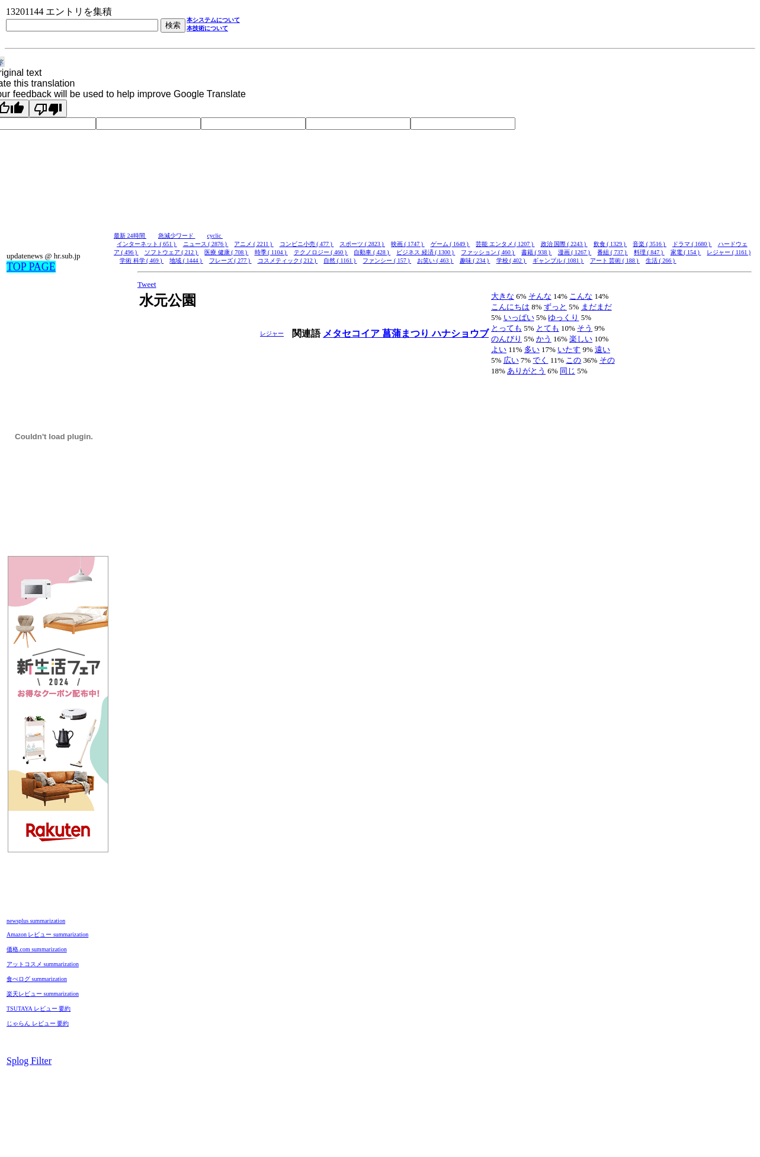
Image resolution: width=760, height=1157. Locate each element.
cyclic (215, 235)
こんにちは (510, 306)
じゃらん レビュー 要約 (38, 1023)
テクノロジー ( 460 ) (321, 252)
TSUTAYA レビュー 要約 (38, 1008)
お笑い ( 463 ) (435, 260)
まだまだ (596, 306)
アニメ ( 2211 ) (253, 244)
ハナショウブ (460, 333)
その (607, 360)
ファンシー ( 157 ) (387, 260)
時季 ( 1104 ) (271, 252)
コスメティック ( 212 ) (288, 260)
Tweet (146, 284)
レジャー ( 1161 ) (729, 252)
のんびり (506, 338)
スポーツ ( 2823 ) (362, 244)
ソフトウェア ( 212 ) (172, 252)
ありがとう (526, 370)
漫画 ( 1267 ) (575, 252)
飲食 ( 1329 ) (610, 244)
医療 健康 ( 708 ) (226, 252)
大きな (502, 296)
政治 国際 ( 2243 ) (564, 244)
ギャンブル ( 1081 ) (558, 260)
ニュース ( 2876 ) (206, 244)
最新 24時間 (130, 235)
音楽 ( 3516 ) (649, 244)
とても (547, 328)
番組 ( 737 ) (612, 252)
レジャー (272, 333)
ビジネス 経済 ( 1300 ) (425, 252)
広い (511, 360)
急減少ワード (176, 235)
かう (543, 338)
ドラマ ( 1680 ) (692, 244)
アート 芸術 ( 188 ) (615, 260)
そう (584, 328)
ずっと (555, 306)
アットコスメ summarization (43, 964)
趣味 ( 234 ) (475, 260)
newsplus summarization (36, 921)
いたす (569, 349)
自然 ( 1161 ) (340, 260)
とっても (506, 328)
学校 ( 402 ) (511, 260)
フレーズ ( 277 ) (230, 260)
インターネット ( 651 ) (147, 244)
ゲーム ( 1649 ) (450, 244)
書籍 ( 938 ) (536, 252)
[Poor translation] (48, 108)
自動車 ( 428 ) (372, 252)
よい (498, 349)
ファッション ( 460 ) (488, 252)
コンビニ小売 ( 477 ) (307, 244)
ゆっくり (563, 317)
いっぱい (519, 317)
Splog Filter (29, 1061)
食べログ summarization (37, 979)
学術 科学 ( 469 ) (141, 260)
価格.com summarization (37, 949)
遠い (602, 349)
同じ (567, 370)
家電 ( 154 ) (686, 252)
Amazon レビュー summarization (47, 934)
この (573, 360)
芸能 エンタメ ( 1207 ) (505, 244)
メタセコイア (352, 333)
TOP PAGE (31, 267)
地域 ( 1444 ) (186, 260)
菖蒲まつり (407, 333)
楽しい (580, 338)
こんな (580, 296)
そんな (539, 296)
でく (540, 360)
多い (532, 349)
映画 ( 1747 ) (408, 244)
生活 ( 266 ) (661, 260)
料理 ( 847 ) (649, 252)
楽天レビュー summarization (43, 993)
